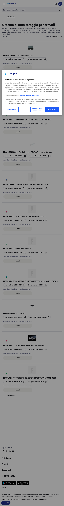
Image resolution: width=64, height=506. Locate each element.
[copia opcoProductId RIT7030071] (14, 349)
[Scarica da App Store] (23, 483)
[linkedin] (9, 451)
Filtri (6, 503)
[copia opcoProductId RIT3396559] (14, 285)
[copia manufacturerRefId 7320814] (37, 123)
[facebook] (3, 451)
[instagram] (6, 451)
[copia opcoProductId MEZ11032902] (15, 317)
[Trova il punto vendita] (56, 4)
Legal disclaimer (43, 499)
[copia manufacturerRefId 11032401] (39, 156)
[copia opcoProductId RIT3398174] (14, 252)
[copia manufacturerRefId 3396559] (37, 285)
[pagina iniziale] (11, 4)
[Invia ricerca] (59, 10)
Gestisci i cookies (25, 499)
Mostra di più (6, 34)
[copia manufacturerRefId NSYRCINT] (40, 91)
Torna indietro (11, 17)
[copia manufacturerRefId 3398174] (37, 252)
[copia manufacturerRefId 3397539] (37, 381)
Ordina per (48, 36)
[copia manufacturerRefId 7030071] (37, 349)
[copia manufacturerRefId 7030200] (37, 220)
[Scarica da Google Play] (9, 483)
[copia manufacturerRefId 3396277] (37, 188)
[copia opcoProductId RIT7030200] (14, 220)
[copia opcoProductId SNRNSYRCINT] (15, 91)
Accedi (18, 67)
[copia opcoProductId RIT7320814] (14, 123)
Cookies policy (15, 499)
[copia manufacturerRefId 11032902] (39, 317)
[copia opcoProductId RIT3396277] (14, 188)
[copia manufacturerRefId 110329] (37, 59)
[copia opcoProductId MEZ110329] (14, 59)
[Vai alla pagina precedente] (3, 17)
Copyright (34, 499)
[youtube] (13, 451)
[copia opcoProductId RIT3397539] (14, 381)
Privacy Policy (5, 499)
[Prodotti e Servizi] (4, 4)
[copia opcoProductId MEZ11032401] (15, 156)
